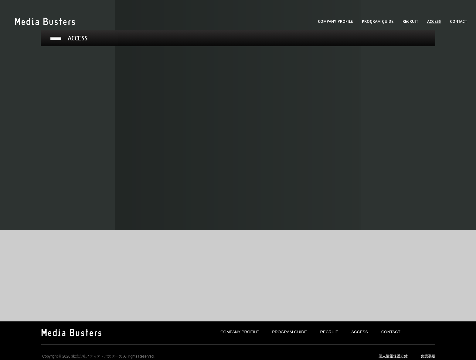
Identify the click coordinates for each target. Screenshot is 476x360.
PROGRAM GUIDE (289, 332)
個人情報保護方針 (393, 356)
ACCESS (359, 332)
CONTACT (390, 332)
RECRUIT (329, 332)
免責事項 (428, 356)
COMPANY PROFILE (239, 332)
